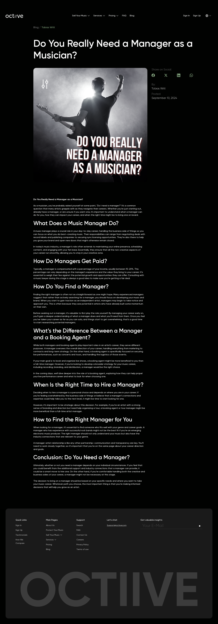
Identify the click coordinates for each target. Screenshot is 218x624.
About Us (50, 525)
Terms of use (82, 549)
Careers (80, 540)
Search (79, 525)
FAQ (124, 15)
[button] (81, 15)
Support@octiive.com (117, 525)
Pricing (49, 544)
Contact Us (81, 535)
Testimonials (21, 535)
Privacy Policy (82, 544)
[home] (14, 15)
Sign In (186, 15)
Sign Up (197, 15)
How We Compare (20, 541)
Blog (132, 15)
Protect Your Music (54, 530)
